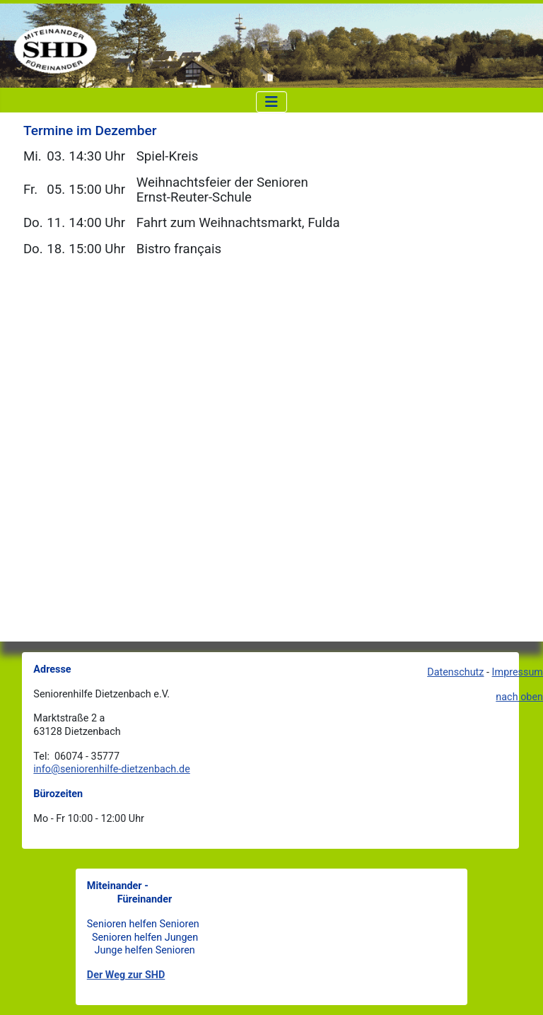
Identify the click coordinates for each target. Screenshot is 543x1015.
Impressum (517, 672)
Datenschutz (455, 672)
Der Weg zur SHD (126, 975)
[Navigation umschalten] (271, 101)
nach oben (519, 697)
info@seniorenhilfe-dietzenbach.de (111, 769)
